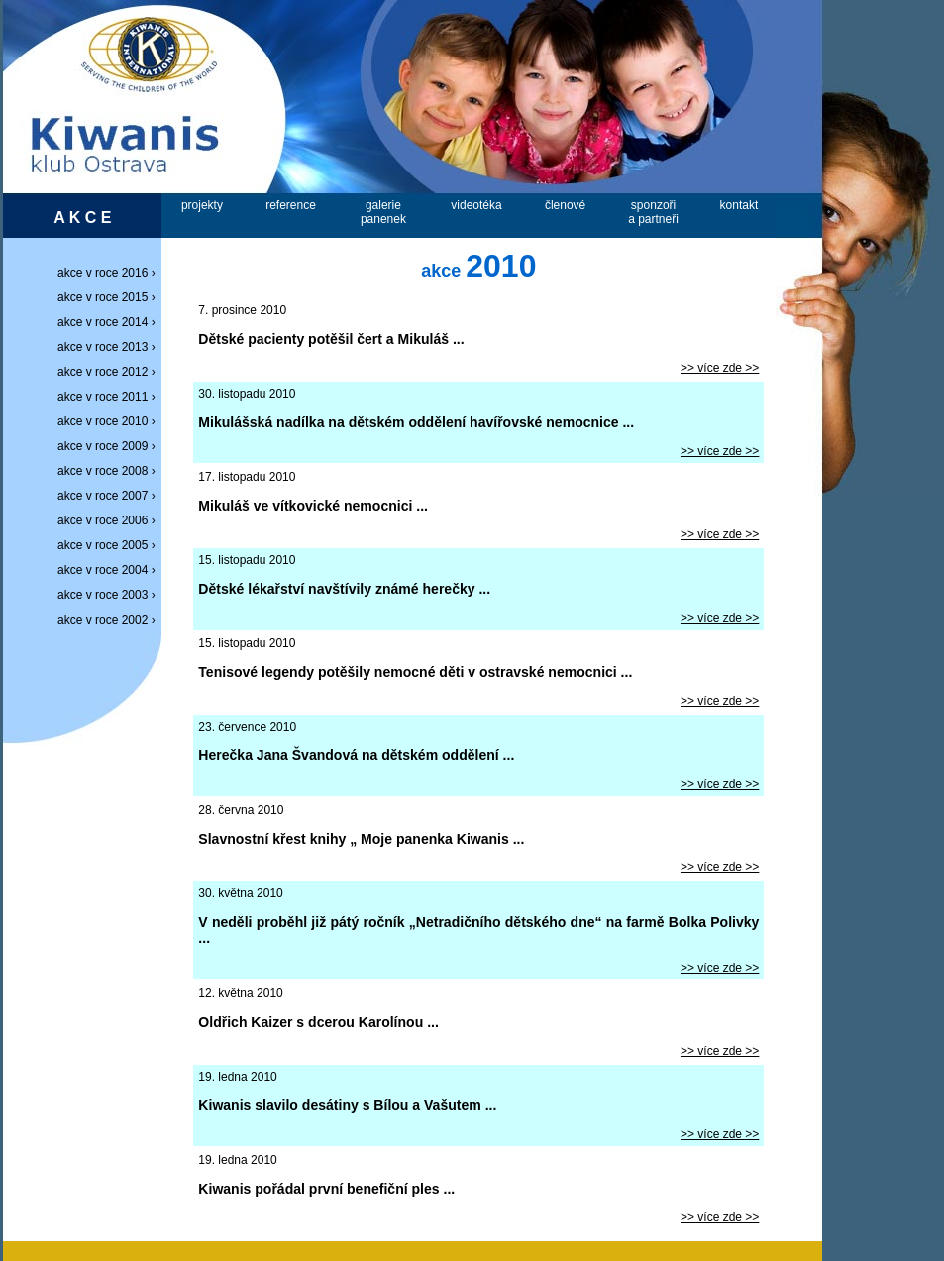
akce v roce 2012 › (109, 372)
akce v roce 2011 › (109, 396)
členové (565, 205)
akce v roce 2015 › (109, 297)
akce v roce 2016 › (109, 273)
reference (290, 205)
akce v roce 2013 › (109, 347)
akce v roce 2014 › (109, 322)
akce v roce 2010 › (109, 421)
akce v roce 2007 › (109, 496)
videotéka (476, 205)
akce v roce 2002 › (109, 620)
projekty (202, 205)
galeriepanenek (383, 212)
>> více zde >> (720, 368)
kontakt (739, 205)
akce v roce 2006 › (109, 520)
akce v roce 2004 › (109, 570)
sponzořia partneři (653, 212)
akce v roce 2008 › (109, 471)
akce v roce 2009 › (109, 446)
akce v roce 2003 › (109, 595)
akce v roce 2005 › (109, 545)
